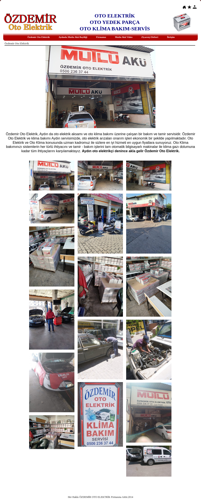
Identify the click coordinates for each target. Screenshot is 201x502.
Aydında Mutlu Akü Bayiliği (73, 37)
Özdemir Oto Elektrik (38, 37)
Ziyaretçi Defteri (149, 37)
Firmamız (101, 37)
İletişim (171, 37)
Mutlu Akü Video (123, 37)
